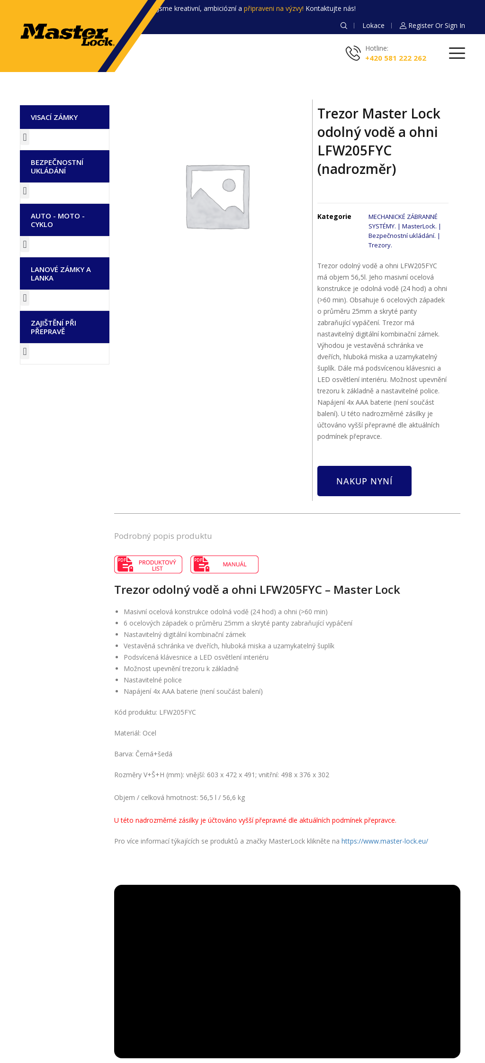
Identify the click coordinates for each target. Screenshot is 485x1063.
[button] (24, 137)
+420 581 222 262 (395, 58)
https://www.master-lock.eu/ (384, 840)
